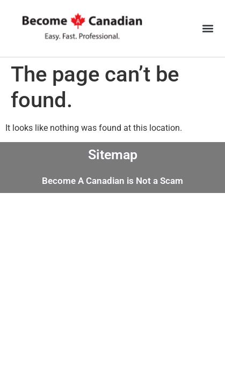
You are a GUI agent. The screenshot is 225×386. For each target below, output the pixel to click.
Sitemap (112, 154)
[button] (208, 29)
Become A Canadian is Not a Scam (112, 180)
